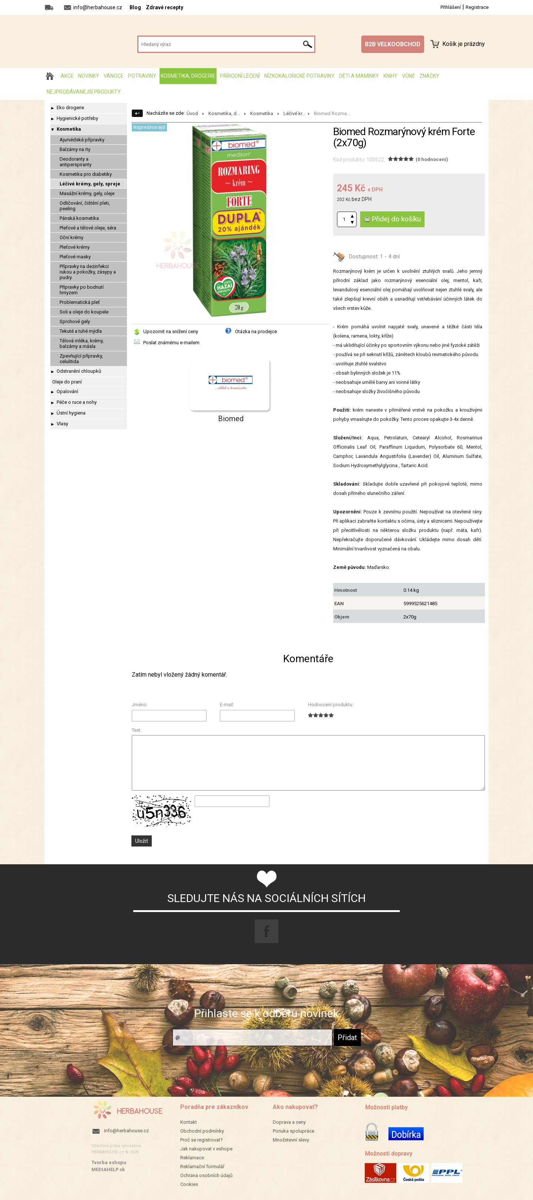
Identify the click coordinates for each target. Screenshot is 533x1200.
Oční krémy (71, 237)
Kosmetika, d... (224, 113)
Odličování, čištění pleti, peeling (85, 205)
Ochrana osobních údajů (206, 1175)
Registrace (477, 7)
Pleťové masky (75, 256)
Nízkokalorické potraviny (299, 76)
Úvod (192, 113)
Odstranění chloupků (79, 371)
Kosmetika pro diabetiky (86, 174)
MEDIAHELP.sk (108, 1169)
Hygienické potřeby (77, 118)
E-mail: (227, 704)
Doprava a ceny (289, 1122)
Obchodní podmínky (202, 1131)
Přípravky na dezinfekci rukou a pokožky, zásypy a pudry (88, 272)
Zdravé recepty (164, 7)
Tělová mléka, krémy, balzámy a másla (82, 343)
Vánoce (114, 76)
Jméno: (140, 704)
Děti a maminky (359, 76)
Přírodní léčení (240, 76)
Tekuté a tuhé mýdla (81, 331)
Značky (429, 76)
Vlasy (62, 423)
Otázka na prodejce (256, 331)
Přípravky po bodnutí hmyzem (82, 289)
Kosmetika (69, 129)
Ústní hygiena (71, 413)
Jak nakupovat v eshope (206, 1149)
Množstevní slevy (291, 1140)
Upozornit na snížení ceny (170, 331)
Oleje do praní (67, 382)
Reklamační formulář (202, 1166)
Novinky (88, 76)
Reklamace (192, 1157)
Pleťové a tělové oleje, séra (88, 228)
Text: (136, 730)
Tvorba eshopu (108, 1162)
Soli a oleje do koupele (84, 312)
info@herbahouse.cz (126, 1130)
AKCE (67, 76)
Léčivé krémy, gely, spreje (90, 184)
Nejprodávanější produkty (84, 92)
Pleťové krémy (75, 247)
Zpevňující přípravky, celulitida (81, 358)
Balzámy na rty (75, 149)
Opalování (67, 391)
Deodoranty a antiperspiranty (75, 161)
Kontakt (188, 1122)
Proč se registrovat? (201, 1140)
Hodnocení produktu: (330, 704)
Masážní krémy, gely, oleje (87, 193)
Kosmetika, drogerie (188, 76)
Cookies (189, 1184)
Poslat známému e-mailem (171, 342)
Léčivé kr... (294, 113)
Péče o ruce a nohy (77, 402)
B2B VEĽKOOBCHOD (392, 44)
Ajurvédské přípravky (82, 140)
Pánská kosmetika (79, 218)
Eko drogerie (70, 107)
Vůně (408, 76)
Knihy (390, 76)
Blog (135, 7)
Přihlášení (450, 7)
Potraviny (142, 76)
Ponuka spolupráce (293, 1131)
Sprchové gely (75, 321)
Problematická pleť (80, 302)
